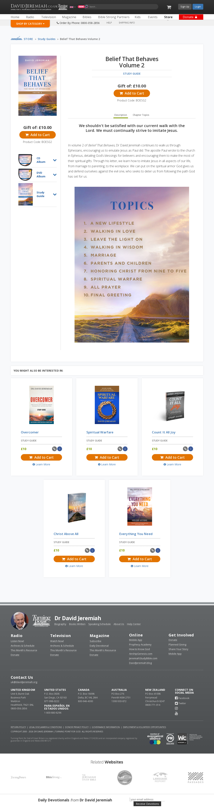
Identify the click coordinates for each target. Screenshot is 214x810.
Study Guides (46, 39)
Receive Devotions (147, 804)
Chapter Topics (141, 115)
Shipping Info (127, 22)
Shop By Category (30, 23)
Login (198, 6)
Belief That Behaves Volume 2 (80, 39)
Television (60, 635)
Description (120, 115)
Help (109, 22)
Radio (16, 635)
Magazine (99, 635)
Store (28, 39)
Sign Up (184, 6)
